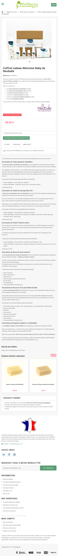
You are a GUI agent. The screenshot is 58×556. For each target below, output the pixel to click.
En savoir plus (23, 515)
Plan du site (6, 493)
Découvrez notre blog (9, 511)
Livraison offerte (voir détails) (11, 502)
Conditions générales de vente (11, 482)
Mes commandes (8, 522)
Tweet (7, 144)
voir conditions (45, 402)
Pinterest (27, 144)
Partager (16, 144)
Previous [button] (51, 355)
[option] (14, 376)
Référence (6, 75)
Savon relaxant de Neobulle (14, 384)
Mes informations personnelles (12, 525)
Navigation (2, 4)
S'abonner (48, 468)
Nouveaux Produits (8, 488)
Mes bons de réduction (9, 528)
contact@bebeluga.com (16, 444)
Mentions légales (8, 479)
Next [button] (55, 355)
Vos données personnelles (10, 485)
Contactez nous (7, 490)
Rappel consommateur (9, 531)
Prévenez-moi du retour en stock (16, 138)
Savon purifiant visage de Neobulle (43, 384)
